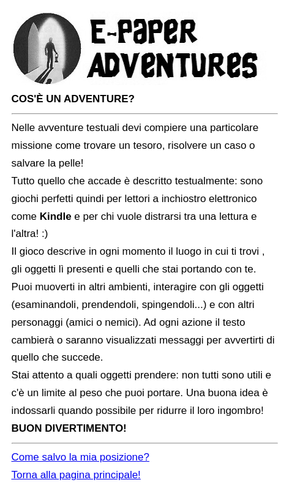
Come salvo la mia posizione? (80, 457)
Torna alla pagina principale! (76, 475)
